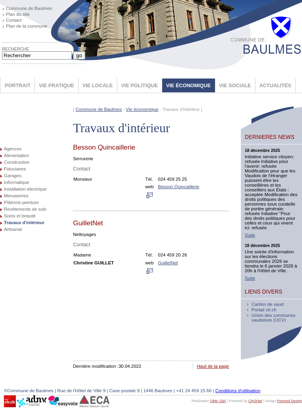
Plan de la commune (26, 26)
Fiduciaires (15, 169)
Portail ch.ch (263, 309)
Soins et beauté (20, 215)
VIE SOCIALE (235, 85)
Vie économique (142, 109)
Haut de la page (213, 366)
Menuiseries (16, 195)
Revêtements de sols (25, 209)
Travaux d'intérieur (24, 222)
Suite (250, 235)
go (79, 55)
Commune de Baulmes (29, 8)
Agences (13, 148)
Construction (17, 162)
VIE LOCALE (98, 85)
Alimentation (16, 155)
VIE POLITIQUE (139, 85)
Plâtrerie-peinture (21, 202)
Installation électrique (25, 189)
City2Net (255, 401)
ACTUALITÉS (275, 85)
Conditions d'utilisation (237, 390)
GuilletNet (168, 262)
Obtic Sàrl (218, 401)
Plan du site (18, 14)
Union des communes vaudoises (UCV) (273, 317)
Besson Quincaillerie (178, 186)
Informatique (16, 182)
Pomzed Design (289, 401)
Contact (14, 20)
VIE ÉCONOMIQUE (188, 85)
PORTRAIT (17, 85)
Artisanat (13, 229)
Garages (12, 175)
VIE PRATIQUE (56, 85)
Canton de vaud (267, 304)
